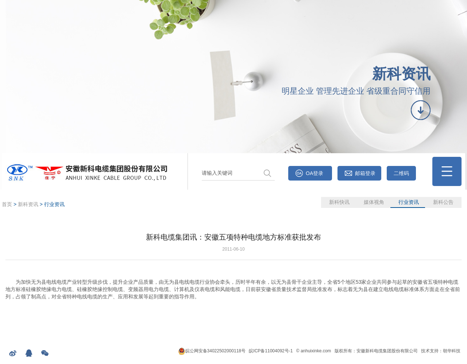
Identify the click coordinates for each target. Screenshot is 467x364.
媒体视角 (374, 202)
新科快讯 (339, 202)
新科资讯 (28, 204)
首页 (7, 204)
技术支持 (430, 350)
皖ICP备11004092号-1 (271, 350)
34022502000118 (224, 350)
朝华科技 (451, 350)
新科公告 (443, 202)
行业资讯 (408, 202)
